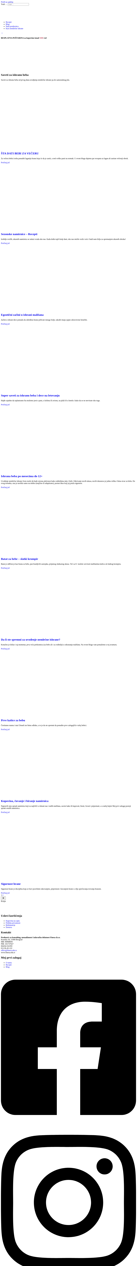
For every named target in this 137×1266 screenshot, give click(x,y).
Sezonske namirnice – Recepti (19, 234)
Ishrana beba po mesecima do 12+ (21, 476)
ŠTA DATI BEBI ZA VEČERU (20, 153)
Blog (7, 24)
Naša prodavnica (12, 26)
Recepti (9, 22)
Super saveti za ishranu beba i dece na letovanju (30, 395)
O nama (9, 963)
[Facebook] (68, 1124)
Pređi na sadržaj (7, 2)
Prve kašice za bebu (13, 720)
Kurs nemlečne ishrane (14, 28)
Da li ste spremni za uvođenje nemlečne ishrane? (30, 639)
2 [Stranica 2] (2, 895)
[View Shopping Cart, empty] (68, 33)
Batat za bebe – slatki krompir (19, 558)
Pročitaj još (5, 163)
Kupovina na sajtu (13, 921)
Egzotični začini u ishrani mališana (22, 314)
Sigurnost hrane (11, 883)
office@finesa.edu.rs (9, 950)
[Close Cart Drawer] (3, 898)
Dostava (9, 927)
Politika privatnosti (13, 923)
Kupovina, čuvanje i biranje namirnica (24, 801)
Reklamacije (10, 925)
